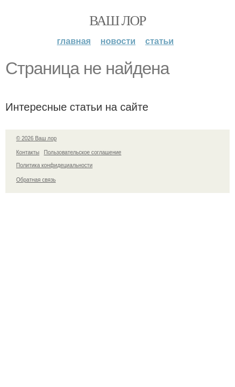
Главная (74, 41)
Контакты (27, 152)
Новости (118, 41)
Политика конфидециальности (54, 165)
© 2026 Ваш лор (36, 138)
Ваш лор (117, 20)
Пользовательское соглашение (83, 152)
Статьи (159, 41)
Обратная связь (36, 180)
